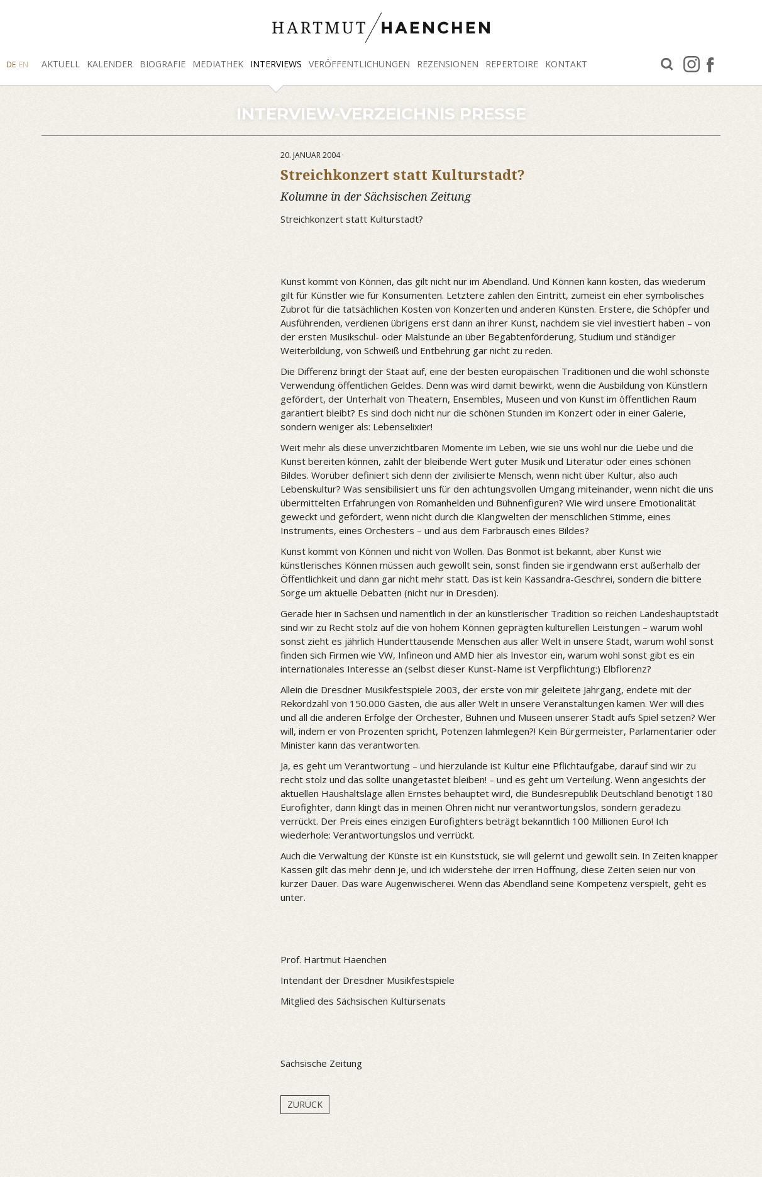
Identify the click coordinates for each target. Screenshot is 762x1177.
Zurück (305, 1104)
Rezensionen (447, 64)
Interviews (276, 64)
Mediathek (217, 64)
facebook (710, 64)
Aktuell (60, 64)
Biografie (162, 64)
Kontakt (566, 64)
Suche (667, 64)
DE (11, 64)
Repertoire (511, 64)
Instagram (691, 64)
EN (23, 64)
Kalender (110, 64)
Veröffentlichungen (359, 64)
